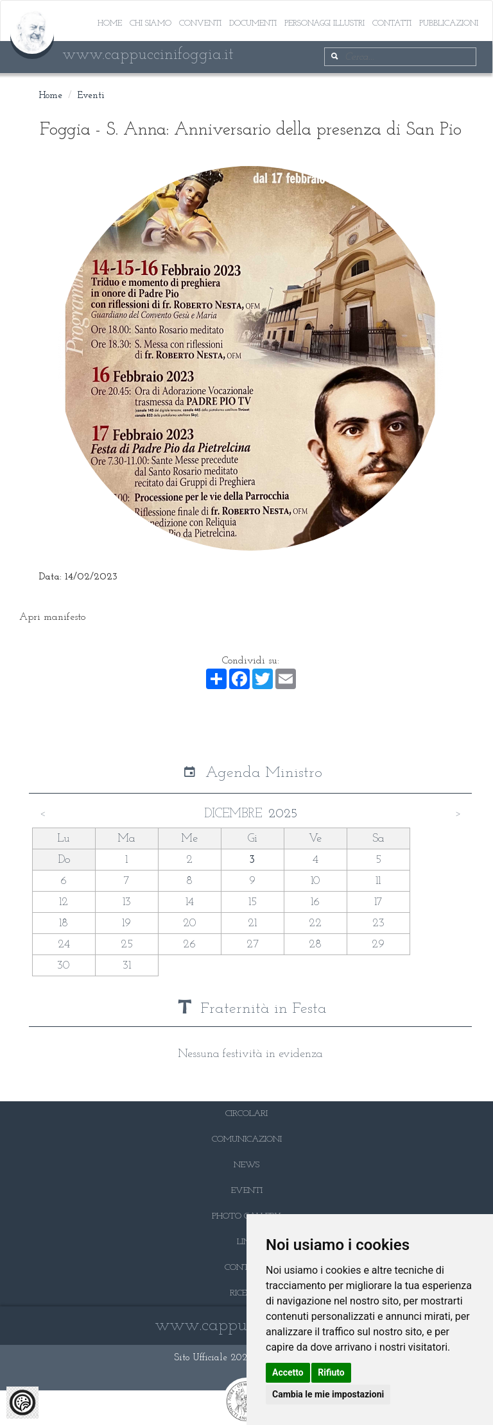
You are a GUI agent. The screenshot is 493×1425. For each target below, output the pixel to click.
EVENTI (247, 1191)
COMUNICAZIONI (247, 1139)
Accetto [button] (288, 1372)
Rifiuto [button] (331, 1372)
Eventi (91, 96)
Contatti (391, 23)
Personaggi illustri (324, 23)
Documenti (253, 23)
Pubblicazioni (448, 23)
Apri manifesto (52, 617)
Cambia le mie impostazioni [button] (328, 1394)
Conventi (200, 23)
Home (110, 23)
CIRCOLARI (246, 1114)
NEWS (246, 1165)
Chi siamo (150, 23)
